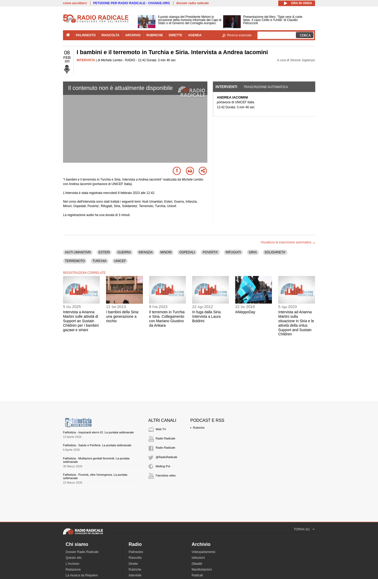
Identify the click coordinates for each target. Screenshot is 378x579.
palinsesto (86, 35)
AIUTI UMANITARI (78, 252)
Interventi (226, 87)
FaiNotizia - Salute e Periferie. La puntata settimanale (97, 445)
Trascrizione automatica (265, 87)
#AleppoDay (245, 312)
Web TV (161, 429)
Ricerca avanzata (239, 35)
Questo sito (74, 558)
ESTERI (104, 252)
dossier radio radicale (192, 3)
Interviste (135, 575)
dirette (175, 35)
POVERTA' (210, 252)
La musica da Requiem (82, 575)
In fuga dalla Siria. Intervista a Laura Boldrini (207, 316)
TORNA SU (302, 529)
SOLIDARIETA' (275, 252)
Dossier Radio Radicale (82, 552)
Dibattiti (197, 564)
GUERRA (124, 252)
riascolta (110, 35)
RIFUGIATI (233, 252)
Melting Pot (163, 466)
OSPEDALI (187, 252)
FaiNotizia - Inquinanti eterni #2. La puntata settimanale (98, 432)
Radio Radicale (165, 438)
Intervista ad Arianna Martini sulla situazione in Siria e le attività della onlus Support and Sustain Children (296, 323)
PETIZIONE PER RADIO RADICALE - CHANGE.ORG (131, 3)
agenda (195, 35)
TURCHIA (99, 261)
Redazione (73, 569)
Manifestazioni (202, 569)
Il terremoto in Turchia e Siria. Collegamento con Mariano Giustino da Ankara (167, 318)
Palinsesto (136, 552)
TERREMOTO (75, 261)
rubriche (154, 35)
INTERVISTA (86, 60)
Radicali (197, 575)
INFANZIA (146, 252)
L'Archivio (72, 564)
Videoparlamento (204, 552)
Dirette (133, 564)
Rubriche (198, 427)
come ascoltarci (75, 3)
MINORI (166, 252)
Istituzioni (198, 558)
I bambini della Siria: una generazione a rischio (122, 316)
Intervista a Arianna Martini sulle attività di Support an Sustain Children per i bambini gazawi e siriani (81, 321)
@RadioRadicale (166, 457)
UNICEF (120, 261)
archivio (133, 35)
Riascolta (135, 558)
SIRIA (253, 252)
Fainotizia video (166, 475)
